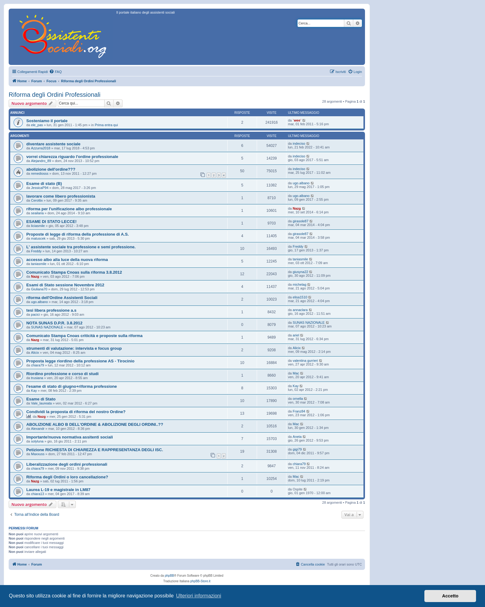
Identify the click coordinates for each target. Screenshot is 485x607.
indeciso (299, 143)
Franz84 (299, 411)
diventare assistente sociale (53, 144)
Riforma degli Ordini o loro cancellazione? (67, 477)
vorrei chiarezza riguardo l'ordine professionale (72, 156)
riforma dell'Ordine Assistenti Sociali (61, 297)
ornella (298, 398)
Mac (296, 373)
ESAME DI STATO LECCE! (51, 221)
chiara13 (37, 494)
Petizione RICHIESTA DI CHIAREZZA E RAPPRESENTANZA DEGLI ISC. (94, 449)
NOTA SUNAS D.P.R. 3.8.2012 (54, 323)
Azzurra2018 (40, 148)
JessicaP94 (39, 188)
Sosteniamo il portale (46, 120)
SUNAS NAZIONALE (47, 327)
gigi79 (297, 449)
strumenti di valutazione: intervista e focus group (74, 348)
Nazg (297, 208)
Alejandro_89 (41, 161)
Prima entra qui (106, 125)
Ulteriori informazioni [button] (198, 595)
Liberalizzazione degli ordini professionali (66, 464)
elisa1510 (300, 297)
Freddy (36, 251)
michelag (299, 284)
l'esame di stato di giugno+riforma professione (71, 386)
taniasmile (38, 264)
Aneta (297, 436)
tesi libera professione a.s (51, 310)
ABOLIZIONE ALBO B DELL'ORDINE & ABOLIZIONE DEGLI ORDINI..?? (94, 424)
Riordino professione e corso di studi (62, 373)
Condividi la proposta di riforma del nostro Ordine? (76, 411)
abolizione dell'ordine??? (50, 169)
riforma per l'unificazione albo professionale (69, 209)
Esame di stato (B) (44, 183)
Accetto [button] (450, 595)
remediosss (39, 173)
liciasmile (38, 226)
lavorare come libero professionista (60, 196)
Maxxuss (37, 454)
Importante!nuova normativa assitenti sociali (69, 437)
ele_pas (37, 125)
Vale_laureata (41, 403)
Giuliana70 (39, 289)
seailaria (37, 213)
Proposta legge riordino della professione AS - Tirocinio (80, 361)
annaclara (300, 310)
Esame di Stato (41, 399)
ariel (296, 335)
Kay (34, 390)
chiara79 (37, 365)
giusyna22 (300, 272)
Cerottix (37, 200)
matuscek (38, 238)
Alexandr (37, 428)
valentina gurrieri (305, 360)
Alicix (35, 352)
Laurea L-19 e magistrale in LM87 (58, 489)
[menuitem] (55, 71)
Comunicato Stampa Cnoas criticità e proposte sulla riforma (84, 335)
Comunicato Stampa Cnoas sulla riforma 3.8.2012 (74, 272)
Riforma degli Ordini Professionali (55, 94)
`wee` (297, 120)
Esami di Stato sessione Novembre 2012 (65, 285)
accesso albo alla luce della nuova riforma (67, 259)
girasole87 (300, 221)
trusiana (37, 378)
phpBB (169, 575)
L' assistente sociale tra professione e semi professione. (80, 247)
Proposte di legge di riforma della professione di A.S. (77, 234)
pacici (35, 314)
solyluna (37, 441)
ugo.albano (301, 183)
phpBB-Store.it (200, 581)
